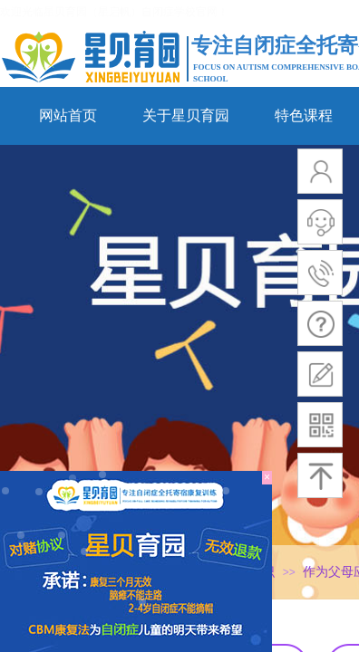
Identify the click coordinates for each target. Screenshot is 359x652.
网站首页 (68, 115)
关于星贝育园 (185, 115)
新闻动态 (171, 572)
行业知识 (249, 572)
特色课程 (304, 115)
